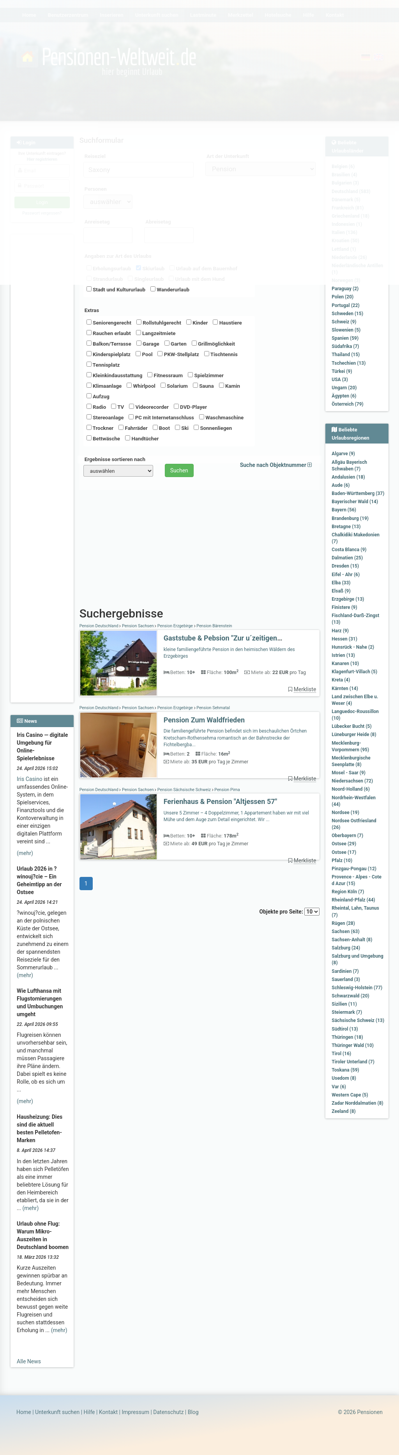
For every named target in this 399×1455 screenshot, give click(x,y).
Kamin (229, 386)
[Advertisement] (42, 351)
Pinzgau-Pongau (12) (354, 868)
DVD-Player (190, 407)
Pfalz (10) (342, 860)
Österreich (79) (347, 404)
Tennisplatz (103, 365)
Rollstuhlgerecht (158, 322)
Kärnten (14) (345, 688)
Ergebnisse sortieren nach (115, 459)
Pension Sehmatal (213, 707)
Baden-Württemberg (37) (358, 493)
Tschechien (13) (348, 363)
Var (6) (339, 1086)
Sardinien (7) (345, 971)
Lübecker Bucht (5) (351, 726)
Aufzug (98, 396)
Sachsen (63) (345, 931)
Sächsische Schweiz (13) (358, 1020)
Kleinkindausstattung (115, 375)
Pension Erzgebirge (175, 625)
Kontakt (108, 1412)
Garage (147, 344)
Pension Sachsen (138, 625)
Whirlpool (141, 386)
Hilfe (89, 1412)
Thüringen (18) (347, 1037)
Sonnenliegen (213, 428)
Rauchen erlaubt (109, 333)
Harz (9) (340, 630)
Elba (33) (341, 583)
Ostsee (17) (344, 852)
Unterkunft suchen (57, 1412)
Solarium (174, 386)
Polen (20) (342, 297)
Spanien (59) (345, 338)
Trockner (100, 428)
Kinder (197, 322)
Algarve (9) (343, 453)
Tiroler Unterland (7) (353, 1062)
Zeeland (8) (343, 1111)
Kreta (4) (341, 680)
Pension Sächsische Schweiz (184, 789)
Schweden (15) (347, 313)
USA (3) (340, 379)
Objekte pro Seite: (290, 912)
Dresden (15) (345, 566)
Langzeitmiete (156, 333)
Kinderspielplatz (109, 354)
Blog (193, 1412)
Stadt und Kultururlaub (116, 289)
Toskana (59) (345, 1070)
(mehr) (25, 853)
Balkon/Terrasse (109, 344)
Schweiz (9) (344, 322)
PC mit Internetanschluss (161, 417)
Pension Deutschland (99, 625)
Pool (144, 354)
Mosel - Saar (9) (348, 772)
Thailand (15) (346, 354)
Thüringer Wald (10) (353, 1045)
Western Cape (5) (350, 1095)
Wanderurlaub (169, 289)
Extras (92, 310)
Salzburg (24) (346, 948)
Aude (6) (341, 485)
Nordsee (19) (345, 812)
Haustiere (227, 322)
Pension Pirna (227, 789)
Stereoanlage (105, 417)
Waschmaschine (221, 417)
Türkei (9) (342, 371)
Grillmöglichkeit (213, 344)
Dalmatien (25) (347, 558)
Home (23, 1412)
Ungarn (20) (344, 387)
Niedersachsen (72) (352, 781)
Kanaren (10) (345, 663)
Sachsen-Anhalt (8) (352, 939)
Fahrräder (132, 428)
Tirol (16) (341, 1053)
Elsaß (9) (341, 591)
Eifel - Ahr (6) (346, 574)
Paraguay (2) (345, 288)
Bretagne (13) (346, 526)
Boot (161, 428)
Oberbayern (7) (347, 835)
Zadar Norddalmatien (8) (357, 1103)
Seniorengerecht (109, 322)
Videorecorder (149, 407)
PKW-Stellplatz (178, 354)
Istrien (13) (343, 655)
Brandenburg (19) (350, 518)
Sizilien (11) (344, 1004)
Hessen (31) (344, 639)
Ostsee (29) (344, 843)
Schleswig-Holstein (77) (357, 987)
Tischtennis (221, 354)
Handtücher (142, 438)
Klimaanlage (104, 386)
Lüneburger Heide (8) (354, 734)
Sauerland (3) (346, 979)
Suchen (179, 470)
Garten (175, 344)
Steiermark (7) (347, 1012)
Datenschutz (168, 1412)
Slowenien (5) (346, 330)
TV (117, 407)
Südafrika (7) (345, 346)
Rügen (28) (343, 923)
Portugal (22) (346, 305)
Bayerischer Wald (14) (355, 501)
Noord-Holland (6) (351, 789)
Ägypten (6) (344, 396)
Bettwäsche (103, 438)
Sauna (203, 386)
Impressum (135, 1412)
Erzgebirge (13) (348, 599)
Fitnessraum (165, 375)
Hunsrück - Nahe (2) (353, 647)
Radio (96, 407)
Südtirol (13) (345, 1029)
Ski (182, 428)
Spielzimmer (206, 375)
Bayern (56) (344, 510)
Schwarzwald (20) (350, 996)
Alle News (29, 1361)
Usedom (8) (344, 1078)
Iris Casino (29, 779)
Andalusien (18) (348, 477)
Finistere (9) (344, 607)
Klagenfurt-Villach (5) (354, 671)
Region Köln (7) (348, 891)
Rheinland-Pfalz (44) (353, 900)
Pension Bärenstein (214, 625)
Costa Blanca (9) (349, 549)
